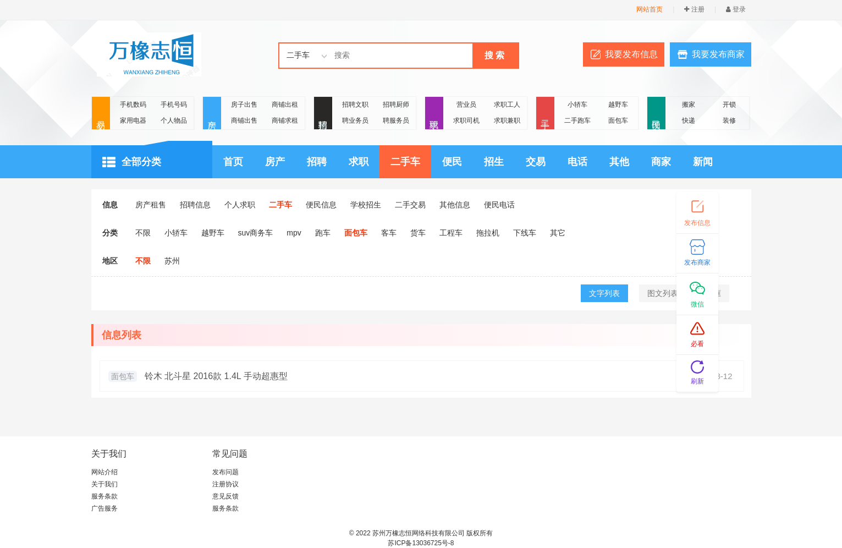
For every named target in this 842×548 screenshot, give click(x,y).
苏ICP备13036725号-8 (421, 543)
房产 (212, 113)
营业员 (466, 104)
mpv (294, 232)
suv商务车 (255, 232)
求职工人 (507, 104)
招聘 (323, 113)
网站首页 (649, 9)
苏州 (172, 260)
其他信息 (454, 204)
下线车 (524, 232)
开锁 (729, 104)
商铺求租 (285, 120)
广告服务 (104, 508)
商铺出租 (285, 104)
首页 (233, 161)
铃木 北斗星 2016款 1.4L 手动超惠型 (216, 376)
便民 (656, 113)
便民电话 (499, 204)
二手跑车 (577, 120)
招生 (494, 161)
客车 (389, 232)
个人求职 (239, 204)
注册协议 (225, 484)
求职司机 (466, 120)
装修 (729, 120)
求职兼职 (507, 120)
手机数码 (133, 104)
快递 (688, 120)
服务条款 (104, 496)
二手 (545, 113)
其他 (619, 161)
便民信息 (321, 204)
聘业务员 (355, 120)
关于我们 (104, 484)
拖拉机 (487, 232)
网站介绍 (104, 472)
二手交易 (410, 204)
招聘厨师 (396, 104)
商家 (661, 161)
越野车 (618, 104)
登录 (736, 9)
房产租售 (150, 204)
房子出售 (244, 104)
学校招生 (365, 204)
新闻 (703, 161)
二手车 (405, 161)
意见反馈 (225, 496)
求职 (434, 113)
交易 (101, 113)
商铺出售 (244, 120)
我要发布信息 (631, 54)
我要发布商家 (718, 54)
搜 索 (494, 55)
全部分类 (131, 162)
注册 (694, 9)
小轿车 (577, 104)
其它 (557, 232)
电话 (577, 161)
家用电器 (133, 120)
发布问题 (225, 472)
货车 (418, 232)
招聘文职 (355, 104)
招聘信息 (195, 204)
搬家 (688, 104)
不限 (143, 232)
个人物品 (174, 120)
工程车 (451, 232)
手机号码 (174, 104)
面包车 (618, 120)
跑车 (323, 232)
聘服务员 (396, 120)
